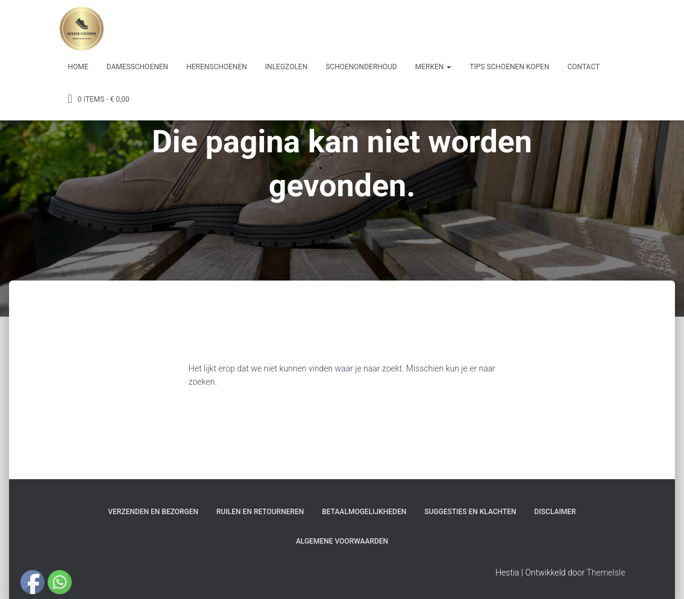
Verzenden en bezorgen (153, 511)
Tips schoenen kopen (509, 67)
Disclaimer (555, 511)
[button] (448, 67)
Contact (583, 67)
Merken (433, 67)
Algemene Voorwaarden (342, 541)
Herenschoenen (216, 67)
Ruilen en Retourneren (260, 511)
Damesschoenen (138, 67)
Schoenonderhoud (361, 67)
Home (78, 67)
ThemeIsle (605, 572)
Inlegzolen (286, 67)
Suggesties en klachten (470, 511)
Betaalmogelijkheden (364, 511)
